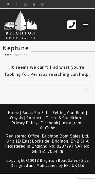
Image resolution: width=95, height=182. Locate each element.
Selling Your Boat (69, 112)
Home (7, 55)
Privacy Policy (24, 122)
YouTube (47, 127)
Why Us (16, 117)
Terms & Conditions (64, 117)
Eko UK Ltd (74, 165)
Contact (34, 117)
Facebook (49, 122)
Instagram (71, 122)
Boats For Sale (35, 112)
